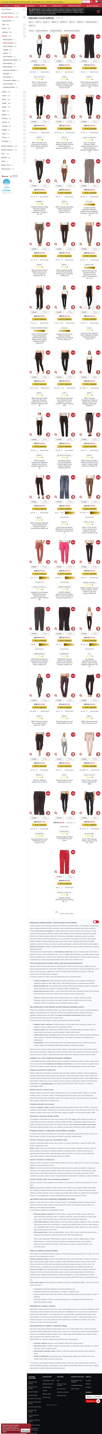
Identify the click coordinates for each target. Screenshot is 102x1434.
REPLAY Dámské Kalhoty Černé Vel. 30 (39, 781)
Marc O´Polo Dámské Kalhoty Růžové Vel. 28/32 (89, 782)
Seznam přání (75, 6)
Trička (4, 96)
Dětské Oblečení (7, 150)
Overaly (4, 126)
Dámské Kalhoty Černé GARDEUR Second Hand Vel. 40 (39, 840)
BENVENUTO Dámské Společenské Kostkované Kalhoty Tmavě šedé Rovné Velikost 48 (39, 661)
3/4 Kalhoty (7, 77)
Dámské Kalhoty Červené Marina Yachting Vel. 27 (64, 899)
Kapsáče (6, 73)
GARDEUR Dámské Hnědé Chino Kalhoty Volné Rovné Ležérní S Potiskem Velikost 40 (64, 661)
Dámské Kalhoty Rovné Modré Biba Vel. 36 (64, 781)
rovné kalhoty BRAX (47, 1083)
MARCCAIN (89, 264)
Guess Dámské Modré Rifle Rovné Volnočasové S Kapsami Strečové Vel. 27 (64, 530)
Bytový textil (5, 165)
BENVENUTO (39, 653)
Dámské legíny (32, 1395)
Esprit (74, 1119)
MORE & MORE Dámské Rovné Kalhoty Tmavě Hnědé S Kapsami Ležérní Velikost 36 (89, 590)
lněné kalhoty (8, 84)
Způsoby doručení (48, 1384)
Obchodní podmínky (62, 1392)
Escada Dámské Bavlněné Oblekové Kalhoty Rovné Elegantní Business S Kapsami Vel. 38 (89, 211)
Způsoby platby (47, 1387)
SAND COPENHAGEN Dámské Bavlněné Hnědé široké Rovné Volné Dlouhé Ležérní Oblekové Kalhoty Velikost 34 (39, 338)
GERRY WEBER (64, 587)
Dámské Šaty (46, 1397)
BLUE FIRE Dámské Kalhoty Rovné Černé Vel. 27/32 (89, 840)
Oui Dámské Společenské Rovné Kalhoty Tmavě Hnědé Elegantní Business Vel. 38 (89, 662)
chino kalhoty (8, 46)
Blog (58, 1380)
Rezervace (57, 6)
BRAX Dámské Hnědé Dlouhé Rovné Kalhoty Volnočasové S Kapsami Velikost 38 (64, 272)
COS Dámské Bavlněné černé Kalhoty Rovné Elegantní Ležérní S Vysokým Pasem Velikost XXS (64, 401)
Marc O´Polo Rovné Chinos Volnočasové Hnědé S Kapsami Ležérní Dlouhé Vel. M (89, 530)
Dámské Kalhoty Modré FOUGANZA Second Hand (64, 838)
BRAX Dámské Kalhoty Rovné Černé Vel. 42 (89, 722)
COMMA (39, 201)
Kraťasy (5, 118)
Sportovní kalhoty (9, 70)
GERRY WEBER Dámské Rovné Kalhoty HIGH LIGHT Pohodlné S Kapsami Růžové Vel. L (64, 595)
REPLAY (39, 775)
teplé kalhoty (8, 67)
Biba (64, 775)
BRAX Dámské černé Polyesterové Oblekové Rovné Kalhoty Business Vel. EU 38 (39, 145)
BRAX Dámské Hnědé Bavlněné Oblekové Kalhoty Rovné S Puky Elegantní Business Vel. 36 (39, 401)
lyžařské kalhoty (9, 87)
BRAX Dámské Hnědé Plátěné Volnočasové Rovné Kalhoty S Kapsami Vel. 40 (39, 272)
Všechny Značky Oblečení (61, 1384)
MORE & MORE (89, 582)
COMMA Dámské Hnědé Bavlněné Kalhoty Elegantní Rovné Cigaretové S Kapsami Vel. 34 (39, 210)
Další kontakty (75, 1388)
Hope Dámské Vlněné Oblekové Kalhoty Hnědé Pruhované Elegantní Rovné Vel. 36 (64, 84)
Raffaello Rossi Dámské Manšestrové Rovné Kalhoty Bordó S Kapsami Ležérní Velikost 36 (39, 596)
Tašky (3, 161)
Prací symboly (61, 1389)
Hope (64, 77)
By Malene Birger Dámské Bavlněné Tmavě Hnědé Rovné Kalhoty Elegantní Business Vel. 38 (64, 464)
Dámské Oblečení (7, 17)
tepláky (5, 50)
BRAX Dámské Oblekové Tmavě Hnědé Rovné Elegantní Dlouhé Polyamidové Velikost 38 (39, 525)
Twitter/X (88, 1384)
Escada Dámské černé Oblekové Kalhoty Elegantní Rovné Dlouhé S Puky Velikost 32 (64, 336)
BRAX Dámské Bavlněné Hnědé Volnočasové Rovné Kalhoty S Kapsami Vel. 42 (64, 209)
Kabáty (4, 130)
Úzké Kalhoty (7, 63)
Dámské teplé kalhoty (32, 1411)
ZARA (46, 1107)
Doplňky (4, 157)
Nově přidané (6, 9)
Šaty (3, 24)
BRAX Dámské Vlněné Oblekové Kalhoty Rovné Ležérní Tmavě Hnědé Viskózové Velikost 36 (89, 463)
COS (64, 393)
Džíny (4, 99)
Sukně (4, 92)
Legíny (5, 53)
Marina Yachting (64, 892)
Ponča (4, 137)
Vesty (4, 134)
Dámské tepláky (33, 1392)
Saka (4, 111)
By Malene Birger (64, 455)
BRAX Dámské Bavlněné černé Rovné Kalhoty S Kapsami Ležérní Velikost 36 (89, 84)
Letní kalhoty (7, 56)
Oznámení (29, 6)
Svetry (4, 28)
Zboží (6, 6)
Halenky (5, 32)
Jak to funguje (93, 6)
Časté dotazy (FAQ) (48, 1380)
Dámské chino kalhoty (32, 1387)
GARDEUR (64, 653)
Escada (89, 201)
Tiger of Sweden (89, 137)
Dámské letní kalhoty (34, 1398)
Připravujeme (6, 21)
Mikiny (4, 115)
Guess (64, 522)
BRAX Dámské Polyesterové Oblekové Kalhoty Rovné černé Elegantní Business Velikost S (89, 401)
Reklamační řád (61, 1395)
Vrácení (45, 1390)
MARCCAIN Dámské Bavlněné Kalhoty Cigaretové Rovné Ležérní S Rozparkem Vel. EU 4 (89, 274)
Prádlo (4, 103)
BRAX (89, 77)
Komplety (5, 141)
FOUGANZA (64, 831)
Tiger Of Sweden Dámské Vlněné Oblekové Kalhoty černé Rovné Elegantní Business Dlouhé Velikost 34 (89, 147)
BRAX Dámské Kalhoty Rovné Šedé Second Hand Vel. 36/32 (39, 723)
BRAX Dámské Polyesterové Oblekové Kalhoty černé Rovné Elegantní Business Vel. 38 (39, 464)
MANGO (40, 1107)
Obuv (3, 154)
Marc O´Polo (39, 77)
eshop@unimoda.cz (77, 1385)
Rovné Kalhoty (8, 43)
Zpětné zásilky (47, 1394)
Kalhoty (4, 36)
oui (89, 653)
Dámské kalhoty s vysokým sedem (33, 1429)
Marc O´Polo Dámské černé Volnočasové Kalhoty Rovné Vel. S (39, 84)
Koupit (34, 61)
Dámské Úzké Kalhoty (34, 1407)
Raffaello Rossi (39, 587)
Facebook (88, 1380)
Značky (43, 6)
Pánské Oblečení (7, 146)
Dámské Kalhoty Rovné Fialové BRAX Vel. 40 (64, 722)
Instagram (88, 1387)
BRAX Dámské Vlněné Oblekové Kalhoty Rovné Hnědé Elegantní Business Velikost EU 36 (64, 145)
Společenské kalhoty (10, 60)
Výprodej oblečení (7, 13)
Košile (4, 107)
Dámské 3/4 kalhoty (34, 1425)
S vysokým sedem (9, 80)
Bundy (4, 122)
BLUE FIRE (89, 833)
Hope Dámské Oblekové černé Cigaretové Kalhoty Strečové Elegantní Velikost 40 (89, 336)
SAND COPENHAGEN (39, 328)
